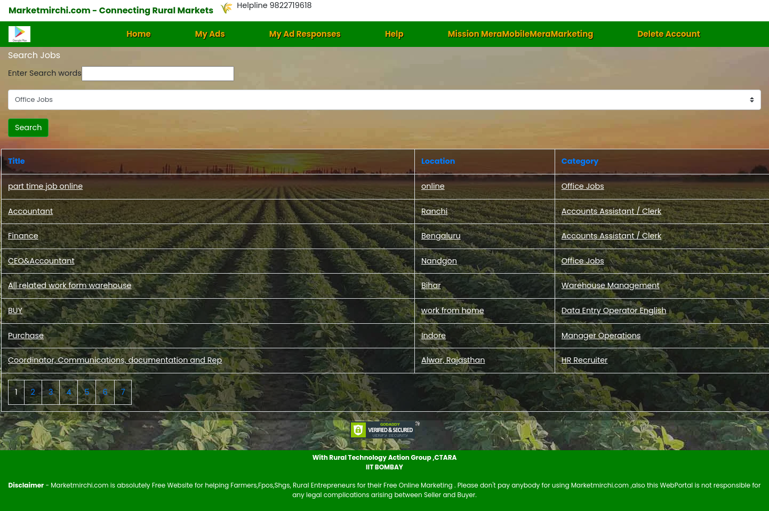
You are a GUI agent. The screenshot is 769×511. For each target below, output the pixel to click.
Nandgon (439, 260)
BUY (15, 310)
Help (394, 33)
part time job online (45, 186)
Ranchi (434, 211)
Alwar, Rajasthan (453, 360)
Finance (23, 235)
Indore (433, 335)
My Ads (210, 33)
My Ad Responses (305, 33)
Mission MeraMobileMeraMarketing (521, 33)
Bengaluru (441, 235)
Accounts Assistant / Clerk (611, 211)
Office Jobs (583, 186)
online (433, 186)
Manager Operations (601, 335)
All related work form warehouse (69, 285)
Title (16, 161)
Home (138, 33)
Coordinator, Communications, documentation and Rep (115, 360)
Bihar (431, 285)
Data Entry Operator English (614, 310)
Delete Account (668, 33)
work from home (452, 310)
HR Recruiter (585, 360)
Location (438, 161)
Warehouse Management (611, 285)
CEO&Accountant (41, 260)
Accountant (30, 211)
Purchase (26, 335)
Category (580, 161)
